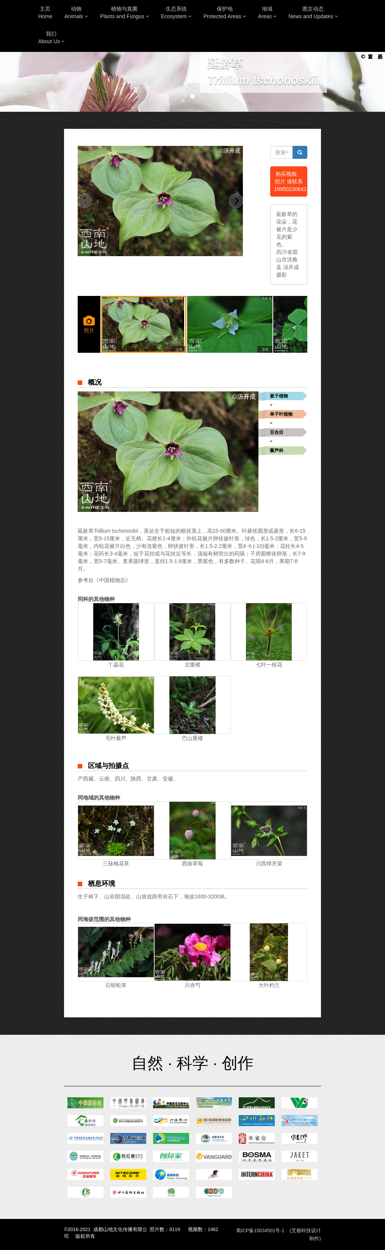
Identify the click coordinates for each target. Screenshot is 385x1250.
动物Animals (76, 12)
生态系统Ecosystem (176, 12)
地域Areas (267, 12)
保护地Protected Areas (224, 12)
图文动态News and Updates (313, 12)
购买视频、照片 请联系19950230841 (290, 181)
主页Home (45, 12)
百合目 (276, 432)
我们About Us (51, 37)
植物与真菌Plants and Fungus (124, 12)
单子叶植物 (281, 414)
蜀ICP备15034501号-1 (260, 1230)
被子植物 (279, 396)
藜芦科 (276, 450)
